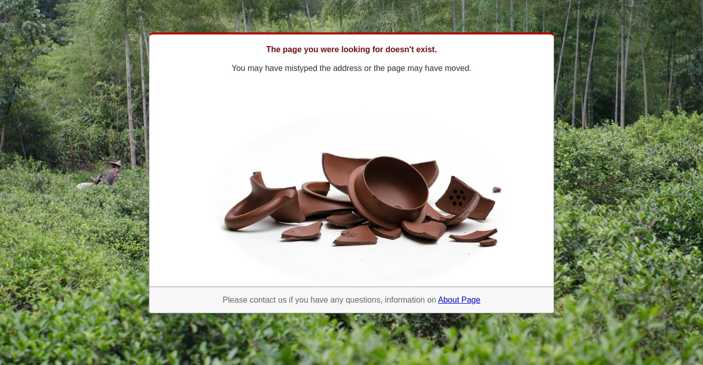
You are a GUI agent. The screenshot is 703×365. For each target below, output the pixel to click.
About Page (459, 300)
